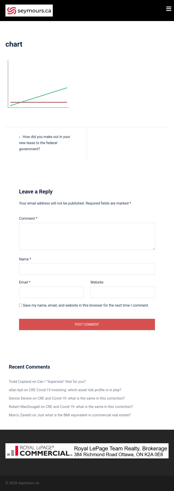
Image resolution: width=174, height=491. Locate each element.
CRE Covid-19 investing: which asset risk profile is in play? (75, 390)
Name (25, 259)
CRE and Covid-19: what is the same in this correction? (81, 398)
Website (96, 282)
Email (24, 282)
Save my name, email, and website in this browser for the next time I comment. (86, 305)
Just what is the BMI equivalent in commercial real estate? (84, 415)
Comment (28, 218)
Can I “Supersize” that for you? (61, 381)
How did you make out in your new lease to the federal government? (44, 143)
